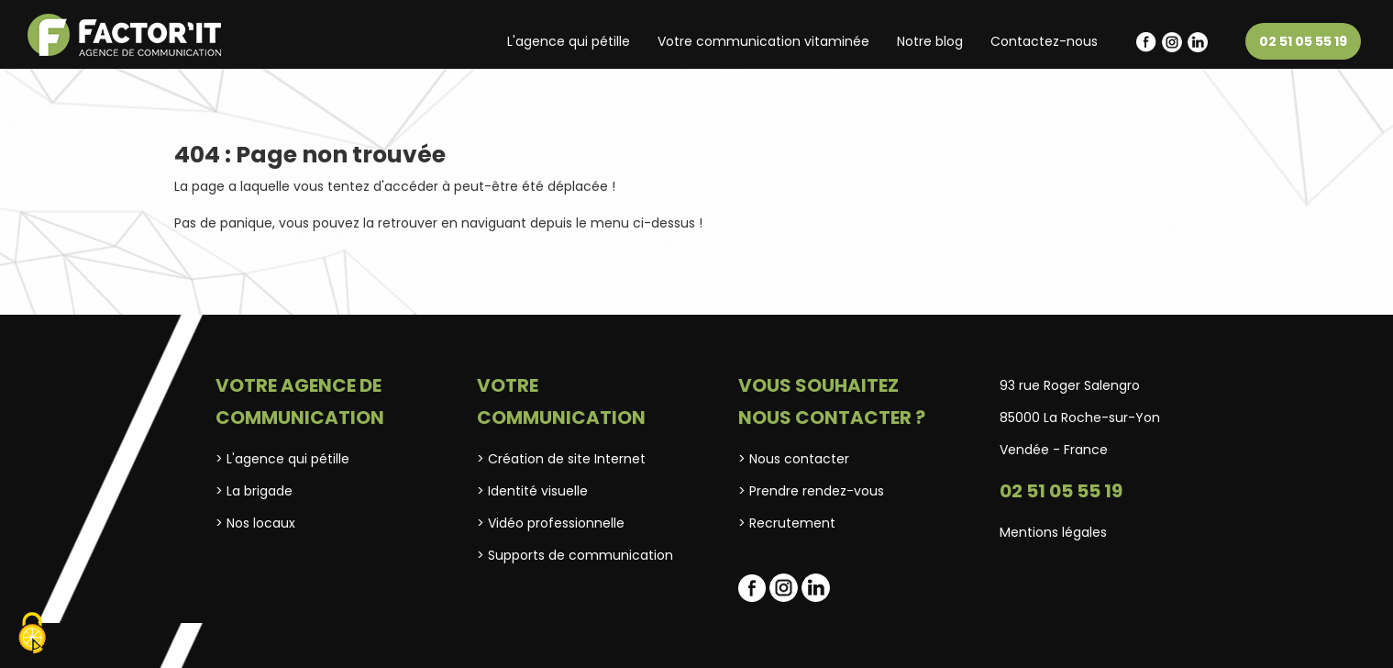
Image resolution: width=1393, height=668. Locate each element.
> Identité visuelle (532, 491)
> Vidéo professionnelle (551, 523)
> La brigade (254, 491)
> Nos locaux (255, 523)
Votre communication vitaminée (763, 41)
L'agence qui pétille (568, 41)
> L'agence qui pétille (282, 459)
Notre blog (930, 41)
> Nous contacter (793, 459)
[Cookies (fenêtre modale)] (32, 635)
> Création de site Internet (561, 459)
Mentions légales (1053, 532)
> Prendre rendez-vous (811, 491)
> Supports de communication (575, 555)
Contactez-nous (1044, 41)
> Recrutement (786, 523)
